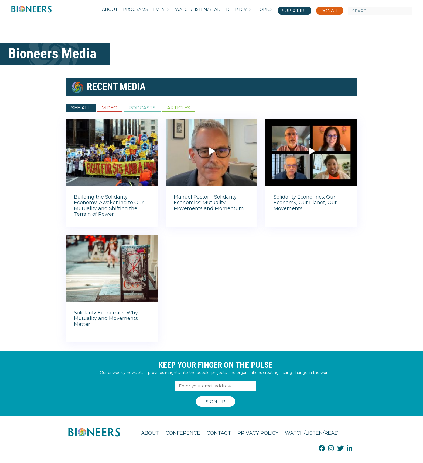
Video (109, 107)
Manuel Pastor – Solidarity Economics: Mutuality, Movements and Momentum (209, 202)
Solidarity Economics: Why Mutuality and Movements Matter (106, 318)
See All (80, 107)
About (150, 433)
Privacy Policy (257, 433)
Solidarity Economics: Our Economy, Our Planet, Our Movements (305, 202)
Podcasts (142, 107)
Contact (219, 433)
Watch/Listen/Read (312, 433)
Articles (178, 107)
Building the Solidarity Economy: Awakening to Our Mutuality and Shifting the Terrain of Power (109, 205)
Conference (183, 433)
